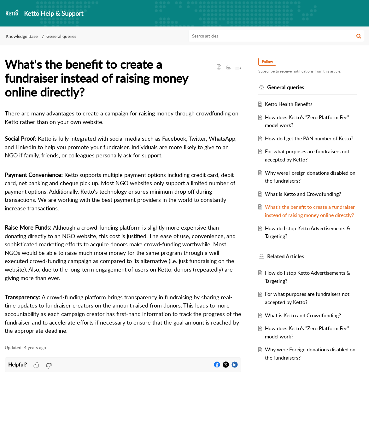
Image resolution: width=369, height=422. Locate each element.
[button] (358, 36)
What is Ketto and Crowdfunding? (306, 201)
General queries (61, 36)
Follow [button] (270, 61)
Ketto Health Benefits (292, 104)
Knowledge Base (22, 36)
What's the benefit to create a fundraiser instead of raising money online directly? (307, 223)
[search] (277, 36)
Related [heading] (288, 272)
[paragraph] (123, 222)
